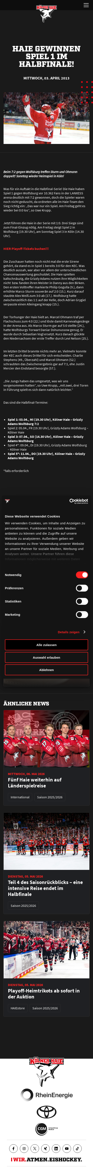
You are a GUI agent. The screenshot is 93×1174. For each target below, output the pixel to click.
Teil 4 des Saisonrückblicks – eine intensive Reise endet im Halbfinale (45, 888)
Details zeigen (68, 632)
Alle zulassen (46, 645)
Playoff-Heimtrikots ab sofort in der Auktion (44, 994)
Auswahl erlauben (46, 657)
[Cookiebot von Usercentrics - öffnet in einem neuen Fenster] (69, 501)
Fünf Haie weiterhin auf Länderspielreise (34, 783)
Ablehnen (46, 670)
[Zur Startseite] (46, 13)
